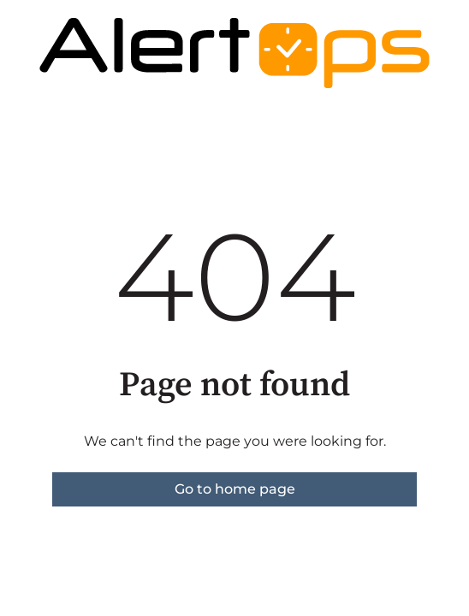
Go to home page (235, 489)
